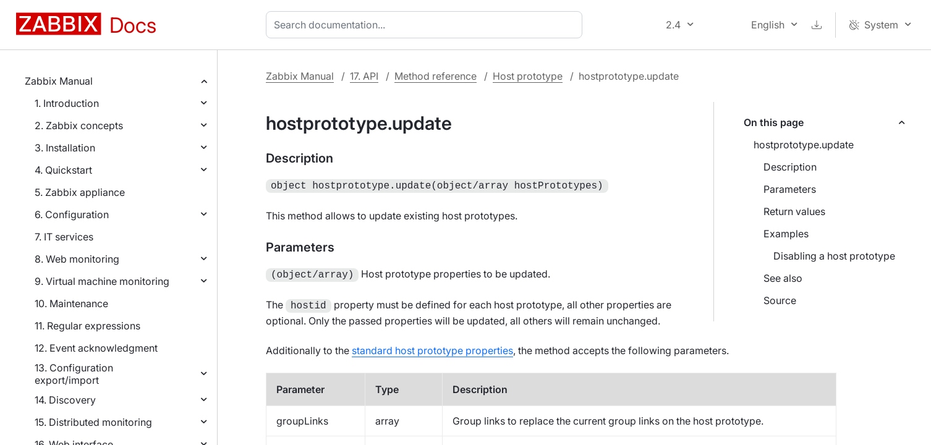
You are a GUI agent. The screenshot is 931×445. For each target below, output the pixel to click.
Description (790, 167)
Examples (786, 233)
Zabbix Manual (59, 81)
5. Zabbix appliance (80, 192)
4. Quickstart (63, 170)
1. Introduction (67, 103)
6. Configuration (72, 214)
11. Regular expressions (87, 326)
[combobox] (426, 24)
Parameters (789, 189)
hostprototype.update (804, 144)
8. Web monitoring (77, 259)
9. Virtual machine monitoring (102, 281)
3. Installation (65, 148)
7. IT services (64, 237)
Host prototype (528, 76)
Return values (794, 211)
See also (782, 278)
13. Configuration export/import (74, 374)
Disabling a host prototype (834, 256)
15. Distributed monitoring (93, 422)
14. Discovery (65, 400)
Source (779, 300)
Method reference (435, 76)
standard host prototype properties (432, 347)
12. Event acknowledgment (96, 348)
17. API (364, 76)
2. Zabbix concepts (79, 125)
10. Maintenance (71, 303)
